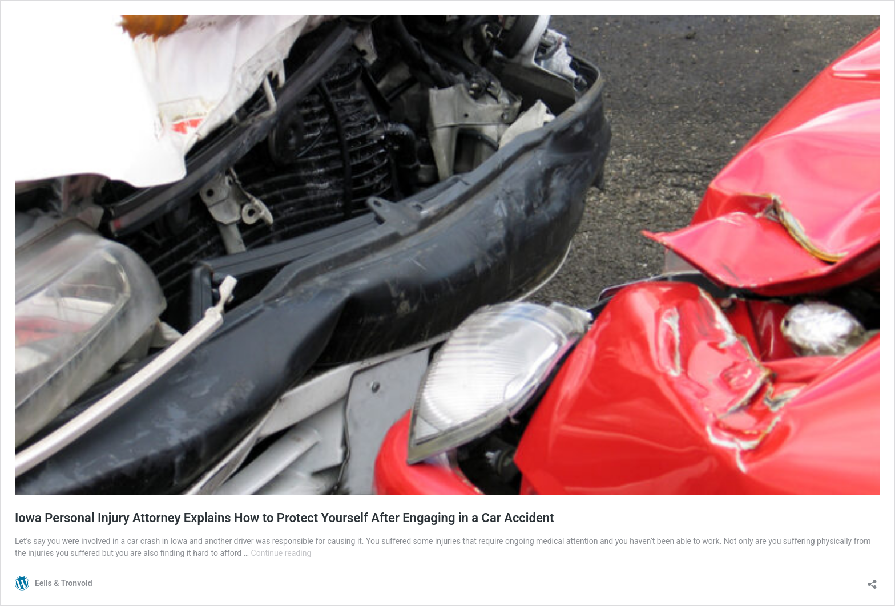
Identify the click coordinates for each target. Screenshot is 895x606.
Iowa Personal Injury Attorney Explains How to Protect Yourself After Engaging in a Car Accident (284, 518)
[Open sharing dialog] (872, 580)
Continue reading (281, 552)
